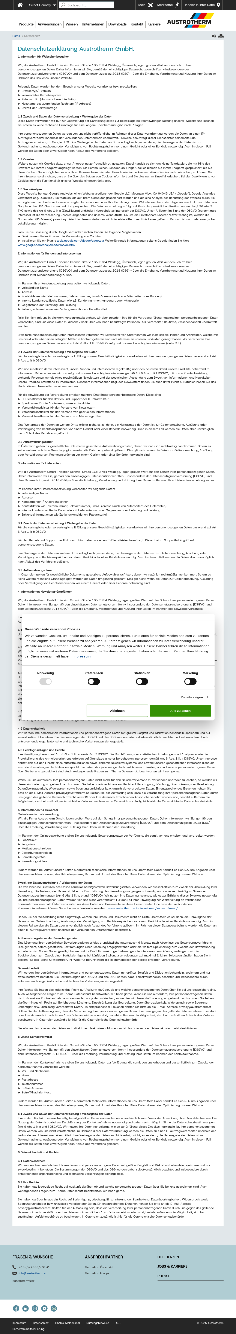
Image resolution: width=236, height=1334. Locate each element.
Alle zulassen (180, 710)
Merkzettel (165, 5)
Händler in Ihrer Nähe (199, 5)
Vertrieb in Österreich (99, 1267)
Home (16, 36)
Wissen (72, 24)
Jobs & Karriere (173, 1266)
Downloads (117, 24)
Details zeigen (192, 697)
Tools (141, 5)
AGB (118, 1323)
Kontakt (137, 24)
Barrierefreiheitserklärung (28, 1329)
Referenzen (168, 1257)
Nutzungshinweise (97, 1323)
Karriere (154, 24)
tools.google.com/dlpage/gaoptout (80, 240)
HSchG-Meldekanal (67, 1323)
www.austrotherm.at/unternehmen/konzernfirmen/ (143, 908)
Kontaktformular (23, 1281)
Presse (164, 1276)
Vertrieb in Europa (97, 1273)
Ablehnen (117, 710)
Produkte (26, 24)
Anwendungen (50, 24)
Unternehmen (93, 24)
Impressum (81, 656)
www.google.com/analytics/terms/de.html (46, 245)
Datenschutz (41, 1323)
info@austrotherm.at (33, 1273)
